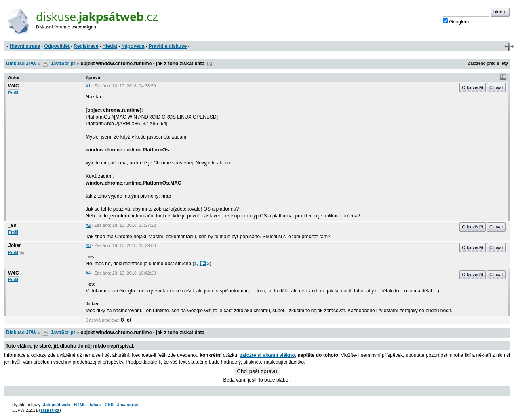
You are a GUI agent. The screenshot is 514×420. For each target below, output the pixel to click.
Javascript (128, 404)
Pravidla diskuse (168, 46)
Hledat (109, 46)
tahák (95, 404)
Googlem (456, 21)
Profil (13, 92)
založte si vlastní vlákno (267, 355)
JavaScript (63, 63)
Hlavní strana (25, 46)
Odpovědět (57, 46)
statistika (49, 410)
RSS (209, 64)
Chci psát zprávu (257, 371)
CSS (109, 404)
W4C (13, 86)
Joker (14, 245)
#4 (88, 273)
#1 (88, 85)
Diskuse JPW (21, 63)
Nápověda (132, 46)
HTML (80, 404)
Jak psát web (56, 404)
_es (12, 225)
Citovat (496, 87)
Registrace (86, 46)
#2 (88, 225)
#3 (88, 245)
